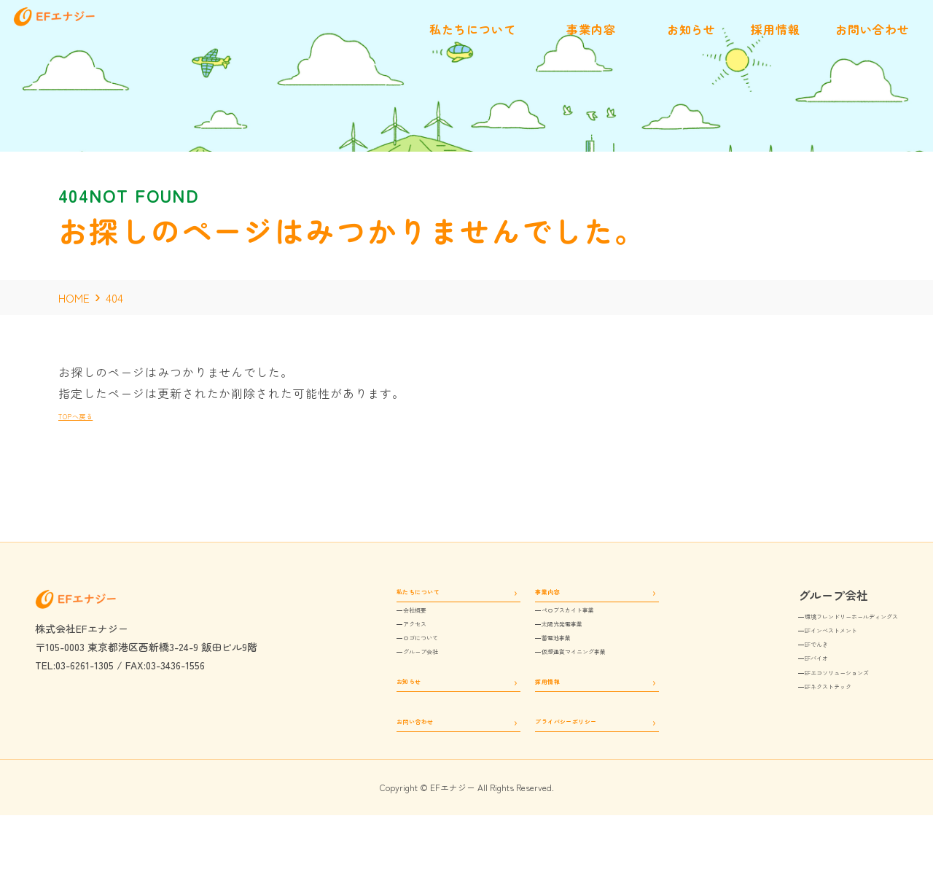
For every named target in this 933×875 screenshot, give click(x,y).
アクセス (380, 644)
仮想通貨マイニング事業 (566, 685)
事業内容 (520, 595)
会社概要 (380, 624)
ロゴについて (390, 665)
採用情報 (520, 721)
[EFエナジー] (96, 42)
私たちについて (386, 595)
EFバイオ (756, 680)
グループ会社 (390, 685)
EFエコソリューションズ (791, 700)
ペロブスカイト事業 (556, 624)
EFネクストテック (776, 720)
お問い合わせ (380, 773)
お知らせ (369, 721)
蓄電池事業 (535, 665)
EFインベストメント (781, 639)
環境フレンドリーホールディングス (816, 619)
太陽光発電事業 (546, 644)
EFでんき (756, 659)
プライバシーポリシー (552, 773)
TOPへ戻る (89, 414)
